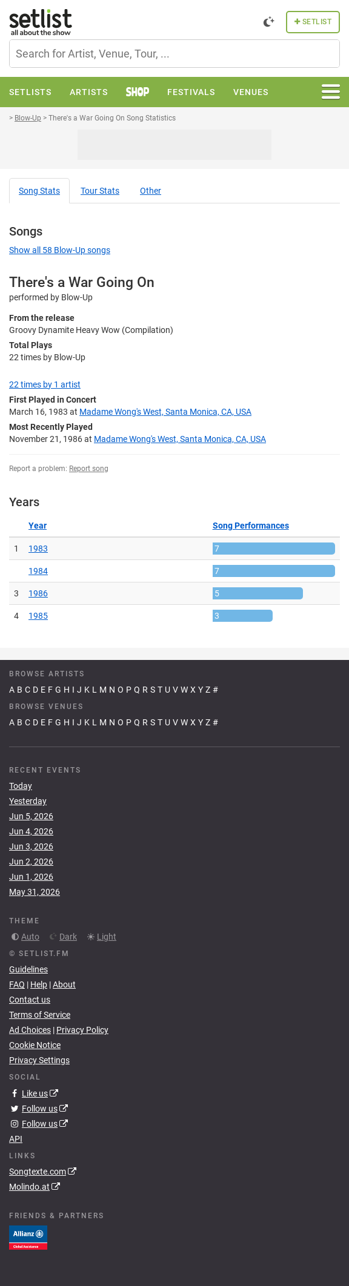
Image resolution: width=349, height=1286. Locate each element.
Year (37, 525)
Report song (88, 468)
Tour (100, 191)
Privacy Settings (39, 1060)
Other (150, 191)
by (45, 384)
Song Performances (251, 525)
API (15, 1139)
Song (39, 191)
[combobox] (174, 53)
